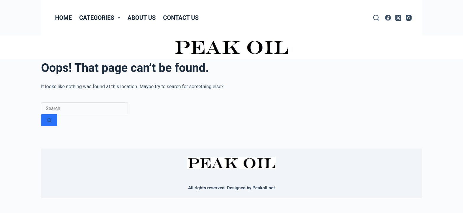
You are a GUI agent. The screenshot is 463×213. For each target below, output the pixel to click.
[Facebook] (388, 18)
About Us (142, 17)
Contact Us (180, 17)
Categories (101, 17)
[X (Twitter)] (398, 18)
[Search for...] (84, 108)
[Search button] (49, 120)
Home (63, 17)
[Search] (376, 18)
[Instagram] (409, 18)
